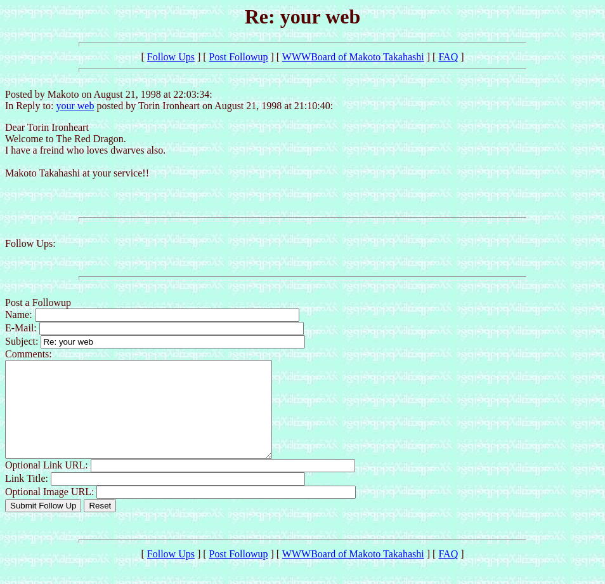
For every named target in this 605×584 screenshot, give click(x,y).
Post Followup (238, 56)
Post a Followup (38, 302)
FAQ (448, 56)
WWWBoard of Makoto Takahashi (353, 56)
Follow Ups (171, 56)
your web (75, 105)
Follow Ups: (30, 243)
